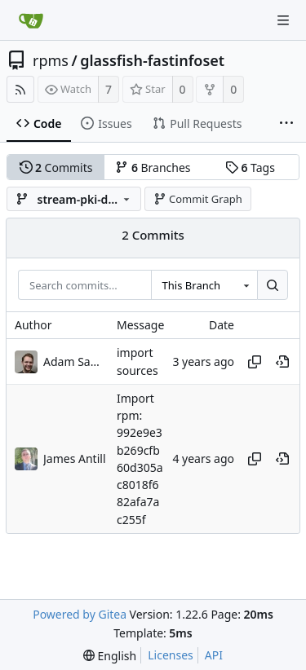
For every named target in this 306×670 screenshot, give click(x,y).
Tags (250, 167)
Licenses (170, 655)
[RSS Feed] (20, 89)
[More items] (286, 124)
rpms (51, 60)
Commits (56, 167)
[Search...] (272, 285)
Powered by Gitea (79, 614)
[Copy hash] (254, 362)
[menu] (109, 655)
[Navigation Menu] (283, 20)
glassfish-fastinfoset (152, 60)
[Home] (31, 20)
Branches (152, 167)
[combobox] (204, 285)
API (214, 655)
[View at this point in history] (282, 362)
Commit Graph (197, 199)
